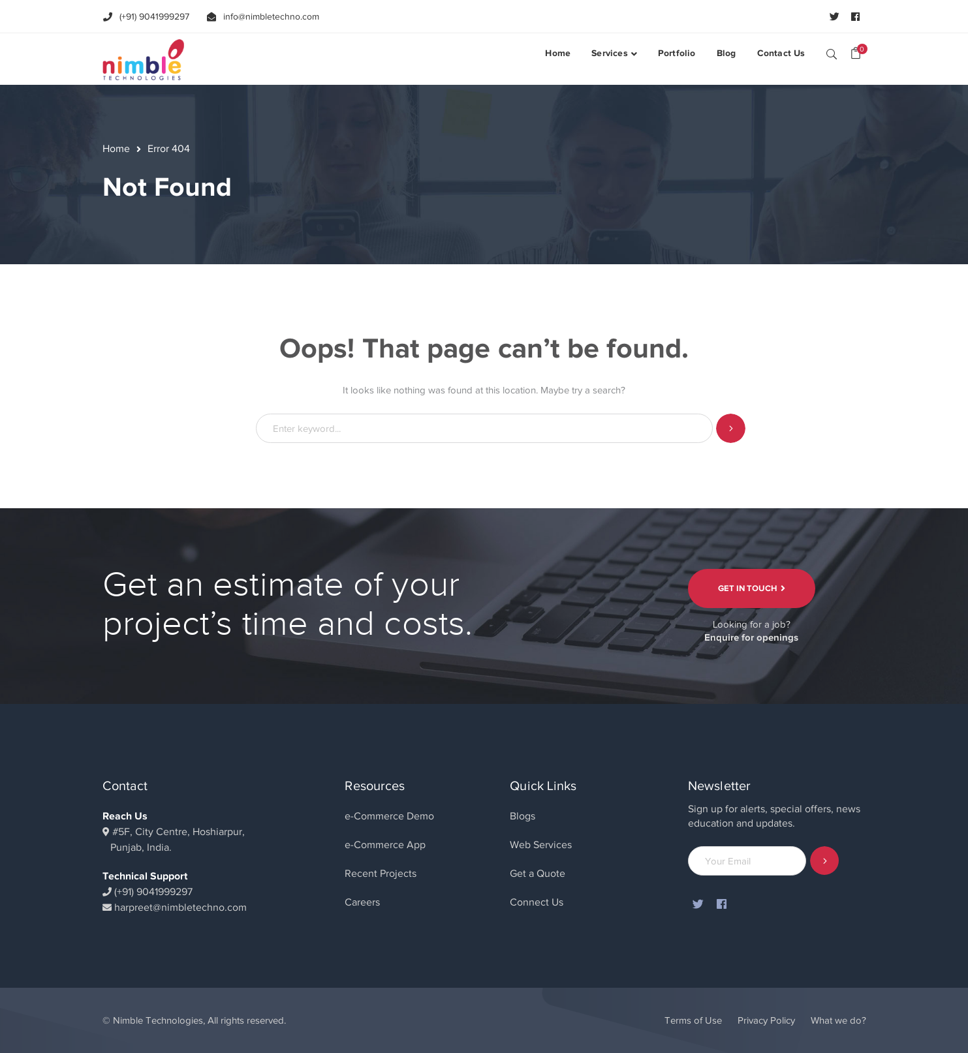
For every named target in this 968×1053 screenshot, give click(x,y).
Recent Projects (380, 873)
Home (116, 149)
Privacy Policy (766, 1020)
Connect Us (536, 902)
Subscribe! (824, 861)
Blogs (522, 816)
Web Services (541, 845)
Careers (362, 902)
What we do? (838, 1020)
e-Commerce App (385, 845)
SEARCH (831, 53)
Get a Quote (537, 873)
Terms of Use (693, 1020)
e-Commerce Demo (389, 816)
